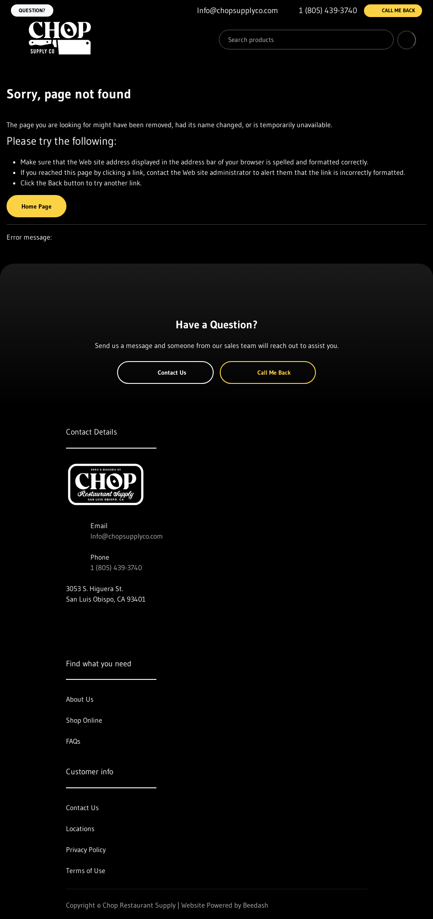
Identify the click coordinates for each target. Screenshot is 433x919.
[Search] (306, 39)
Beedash (255, 905)
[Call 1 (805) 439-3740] (321, 11)
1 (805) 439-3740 (116, 567)
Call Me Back (393, 10)
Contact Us (165, 372)
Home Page (36, 206)
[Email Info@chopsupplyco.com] (230, 11)
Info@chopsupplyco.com (126, 536)
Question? (32, 10)
